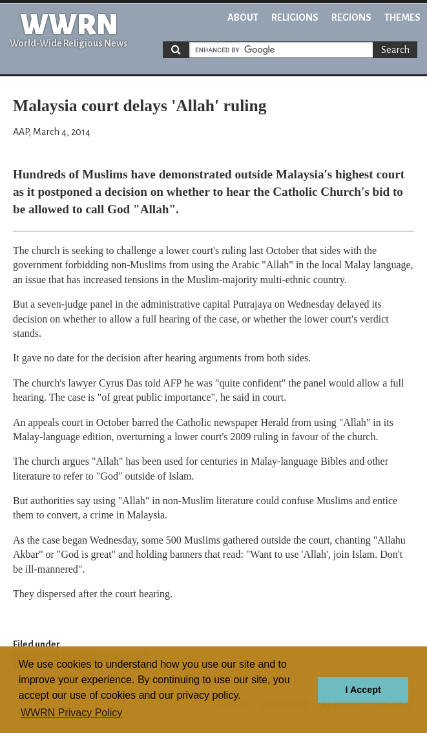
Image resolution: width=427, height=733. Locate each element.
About (242, 17)
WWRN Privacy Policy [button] (71, 712)
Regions (351, 17)
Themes (402, 17)
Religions (294, 17)
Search (395, 50)
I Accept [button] (362, 690)
